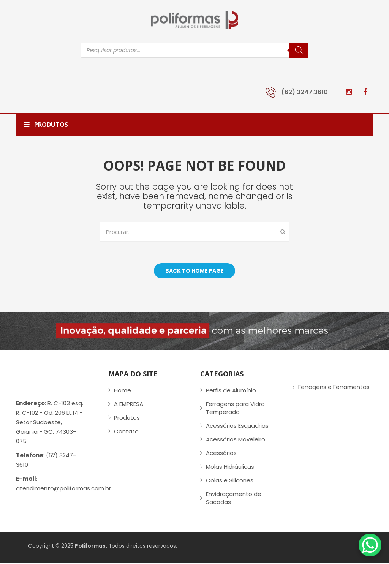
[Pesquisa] (298, 50)
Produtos (127, 419)
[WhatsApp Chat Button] (370, 545)
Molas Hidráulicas (230, 468)
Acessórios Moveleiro (235, 440)
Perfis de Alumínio (231, 391)
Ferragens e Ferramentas (334, 388)
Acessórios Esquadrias (237, 427)
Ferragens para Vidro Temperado (235, 409)
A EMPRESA (128, 405)
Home (122, 391)
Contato (126, 432)
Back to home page (194, 272)
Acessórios (221, 454)
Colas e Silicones (229, 481)
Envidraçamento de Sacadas (233, 499)
